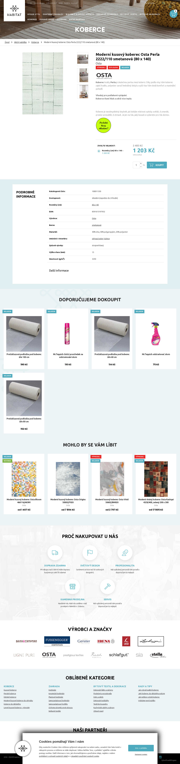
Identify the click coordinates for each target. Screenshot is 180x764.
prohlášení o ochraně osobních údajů (53, 756)
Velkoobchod (51, 3)
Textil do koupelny (101, 704)
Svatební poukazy (53, 14)
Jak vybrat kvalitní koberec (148, 690)
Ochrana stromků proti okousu (61, 708)
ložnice (107, 239)
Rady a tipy (145, 686)
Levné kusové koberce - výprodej (17, 708)
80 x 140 (95, 205)
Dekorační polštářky (101, 701)
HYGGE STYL (34, 14)
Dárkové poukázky (107, 14)
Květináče (52, 690)
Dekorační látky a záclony (103, 690)
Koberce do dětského (12, 704)
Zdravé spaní (47, 19)
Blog (60, 3)
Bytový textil (128, 14)
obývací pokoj (97, 239)
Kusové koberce (10, 690)
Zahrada (62, 19)
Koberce (32, 19)
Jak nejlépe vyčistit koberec (149, 697)
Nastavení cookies (141, 754)
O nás (30, 3)
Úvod (7, 42)
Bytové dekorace (150, 14)
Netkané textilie (55, 711)
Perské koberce (10, 694)
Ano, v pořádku (141, 748)
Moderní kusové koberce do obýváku (18, 701)
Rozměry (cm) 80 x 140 (112, 150)
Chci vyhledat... (144, 3)
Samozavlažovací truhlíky (58, 704)
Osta (99, 63)
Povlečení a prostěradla (103, 694)
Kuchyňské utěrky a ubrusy (104, 708)
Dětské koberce (10, 697)
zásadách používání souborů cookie (85, 756)
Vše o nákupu (39, 3)
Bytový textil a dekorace (110, 686)
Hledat (159, 3)
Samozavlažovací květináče (59, 701)
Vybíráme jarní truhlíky (146, 701)
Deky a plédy (98, 697)
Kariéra (67, 3)
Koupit (160, 165)
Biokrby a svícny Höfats (80, 14)
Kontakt (75, 3)
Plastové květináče (56, 697)
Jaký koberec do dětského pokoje (151, 694)
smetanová (96, 225)
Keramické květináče (56, 694)
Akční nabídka (77, 19)
